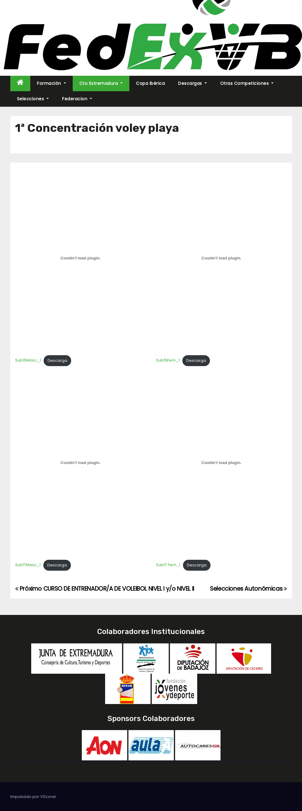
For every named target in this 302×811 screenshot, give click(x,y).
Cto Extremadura (101, 83)
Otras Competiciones (247, 83)
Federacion (77, 99)
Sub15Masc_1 (28, 360)
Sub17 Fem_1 (168, 565)
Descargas (192, 83)
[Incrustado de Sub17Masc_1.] (80, 463)
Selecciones (33, 99)
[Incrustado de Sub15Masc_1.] (80, 258)
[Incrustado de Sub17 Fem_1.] (221, 463)
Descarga (57, 360)
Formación (51, 83)
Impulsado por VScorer (33, 796)
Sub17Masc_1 (28, 565)
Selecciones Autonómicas (248, 589)
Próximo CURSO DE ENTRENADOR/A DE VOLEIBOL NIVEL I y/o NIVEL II (104, 589)
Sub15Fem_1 (168, 360)
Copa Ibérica (150, 83)
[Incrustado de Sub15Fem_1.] (221, 258)
